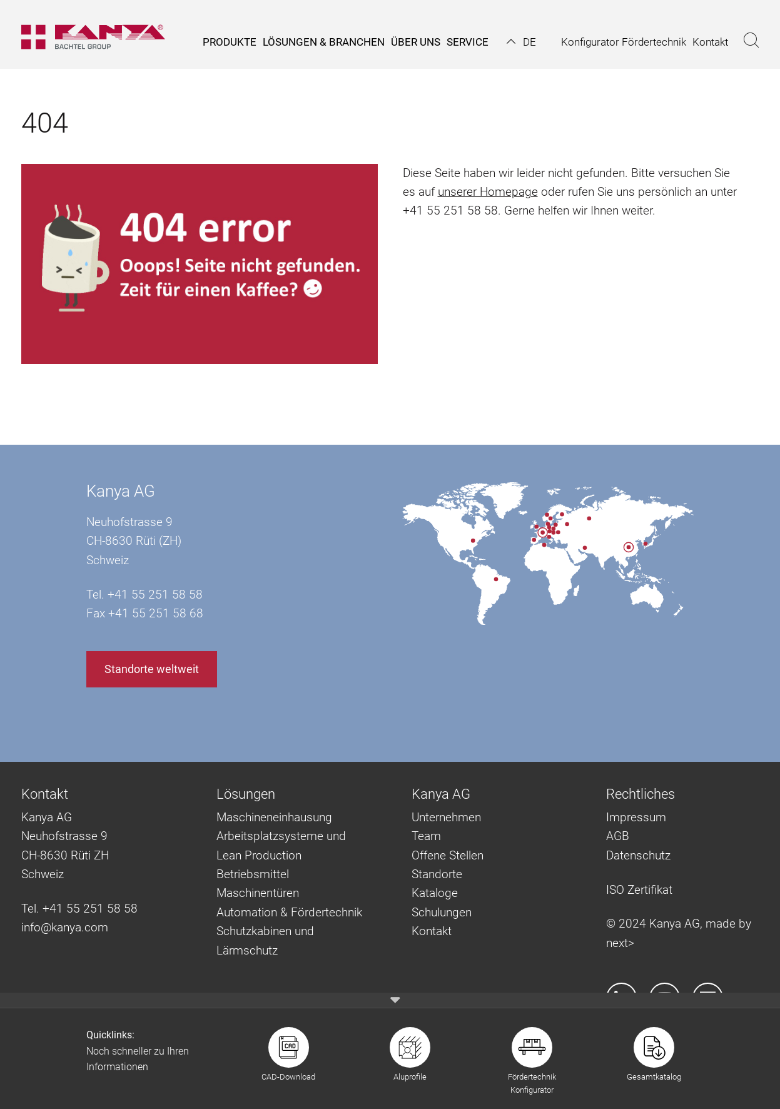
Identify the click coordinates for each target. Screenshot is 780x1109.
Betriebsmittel (252, 874)
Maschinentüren (257, 893)
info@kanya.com (64, 927)
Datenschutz (638, 855)
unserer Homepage (488, 192)
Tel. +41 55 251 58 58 (79, 908)
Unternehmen (446, 817)
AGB (617, 836)
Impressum (636, 817)
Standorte (437, 874)
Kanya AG (120, 491)
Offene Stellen (448, 855)
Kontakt (432, 931)
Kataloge (435, 893)
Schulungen (442, 912)
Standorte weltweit (151, 669)
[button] (521, 42)
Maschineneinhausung (274, 817)
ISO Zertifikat (639, 890)
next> (620, 943)
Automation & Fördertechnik (289, 912)
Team (426, 836)
